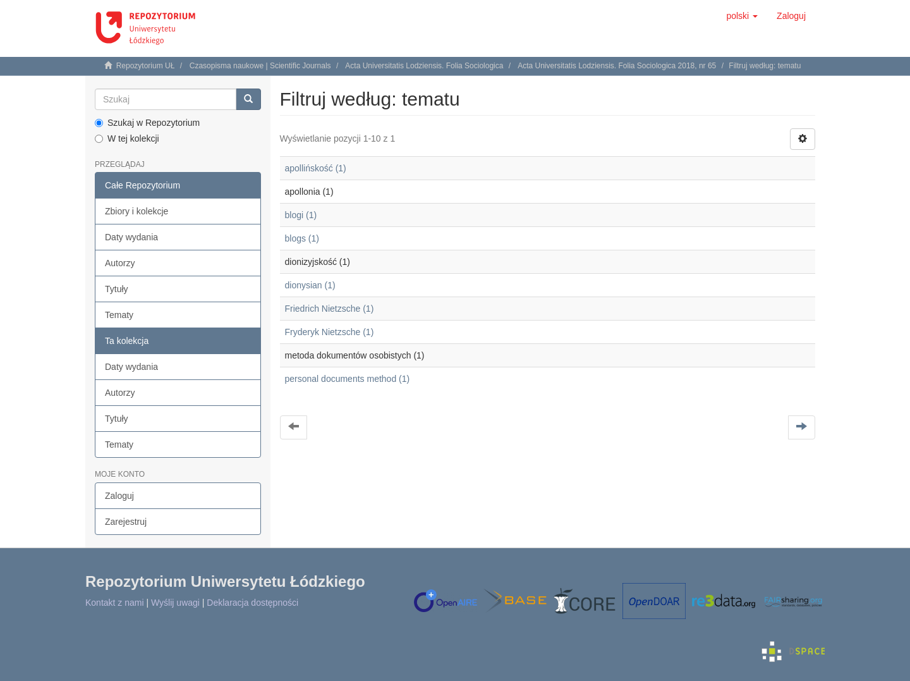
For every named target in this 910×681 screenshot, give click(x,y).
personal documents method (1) (347, 379)
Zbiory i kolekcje (136, 211)
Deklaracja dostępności (252, 603)
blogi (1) (301, 215)
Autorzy (120, 263)
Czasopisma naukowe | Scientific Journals (260, 65)
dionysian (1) (310, 285)
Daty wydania (131, 237)
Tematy (119, 315)
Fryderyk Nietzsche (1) (329, 332)
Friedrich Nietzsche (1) (329, 309)
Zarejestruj (126, 522)
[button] (742, 16)
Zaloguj (119, 496)
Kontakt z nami (114, 603)
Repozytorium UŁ (145, 65)
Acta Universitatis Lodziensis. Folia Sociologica (424, 65)
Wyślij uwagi (175, 603)
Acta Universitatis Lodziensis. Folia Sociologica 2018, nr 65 (617, 65)
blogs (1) (302, 238)
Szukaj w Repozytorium (147, 123)
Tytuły (116, 289)
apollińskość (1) (315, 168)
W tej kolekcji (127, 138)
